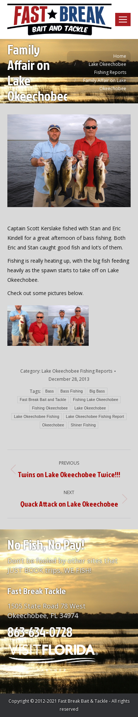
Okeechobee (53, 425)
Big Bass (97, 391)
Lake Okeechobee (90, 408)
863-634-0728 (39, 631)
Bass (49, 391)
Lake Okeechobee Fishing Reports (77, 371)
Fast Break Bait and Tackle (43, 400)
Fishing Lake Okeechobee (95, 400)
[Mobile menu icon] (123, 19)
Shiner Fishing (83, 425)
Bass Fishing (71, 391)
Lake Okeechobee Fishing (36, 417)
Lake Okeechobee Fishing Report (95, 417)
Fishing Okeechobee (50, 408)
